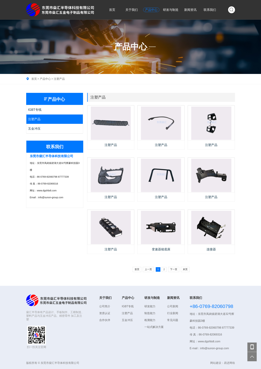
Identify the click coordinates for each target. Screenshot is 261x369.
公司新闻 (172, 306)
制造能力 (149, 313)
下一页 (173, 269)
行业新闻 (172, 313)
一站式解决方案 (154, 326)
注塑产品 (59, 78)
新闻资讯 (190, 10)
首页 (112, 10)
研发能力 (149, 306)
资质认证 (104, 313)
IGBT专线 (35, 109)
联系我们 (210, 10)
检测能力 (149, 320)
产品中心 (151, 10)
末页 (185, 269)
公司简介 (104, 306)
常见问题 (172, 320)
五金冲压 (34, 128)
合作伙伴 (104, 320)
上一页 (148, 269)
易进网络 (229, 362)
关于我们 (131, 10)
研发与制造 (170, 10)
